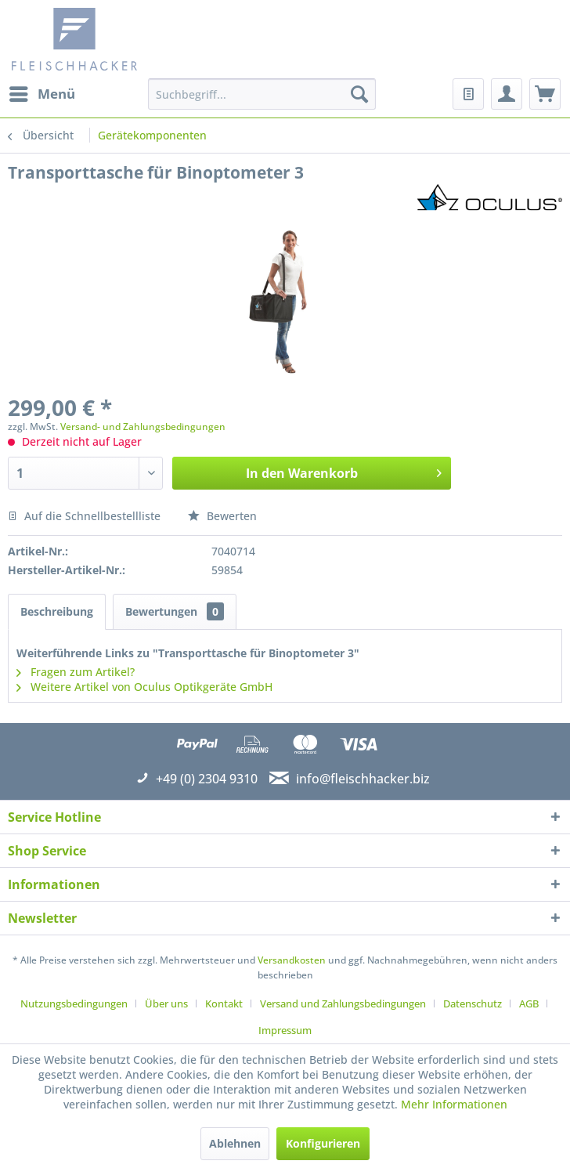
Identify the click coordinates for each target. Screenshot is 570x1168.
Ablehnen (235, 1143)
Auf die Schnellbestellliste (84, 515)
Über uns (166, 1003)
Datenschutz (472, 1003)
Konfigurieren (323, 1143)
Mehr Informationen (454, 1104)
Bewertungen (174, 611)
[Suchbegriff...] (262, 94)
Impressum (285, 1030)
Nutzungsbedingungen (74, 1003)
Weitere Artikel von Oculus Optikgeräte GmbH (144, 686)
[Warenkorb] (545, 94)
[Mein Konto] (506, 94)
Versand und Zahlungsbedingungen (343, 1003)
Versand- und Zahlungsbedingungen (142, 426)
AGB (529, 1003)
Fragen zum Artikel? (75, 671)
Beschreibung (56, 611)
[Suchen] (359, 94)
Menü (42, 92)
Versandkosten (292, 960)
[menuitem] (41, 94)
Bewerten (222, 515)
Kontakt (224, 1003)
